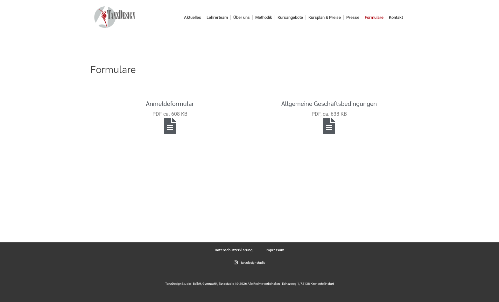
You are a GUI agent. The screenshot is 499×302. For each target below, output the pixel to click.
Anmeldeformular (170, 103)
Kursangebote (290, 17)
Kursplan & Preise (324, 17)
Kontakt (396, 17)
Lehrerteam (217, 17)
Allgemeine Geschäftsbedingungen (329, 103)
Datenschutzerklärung (234, 249)
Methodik (263, 17)
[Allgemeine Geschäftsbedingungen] (329, 126)
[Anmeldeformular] (170, 126)
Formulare (374, 17)
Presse (352, 17)
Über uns (241, 17)
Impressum (274, 249)
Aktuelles (192, 17)
